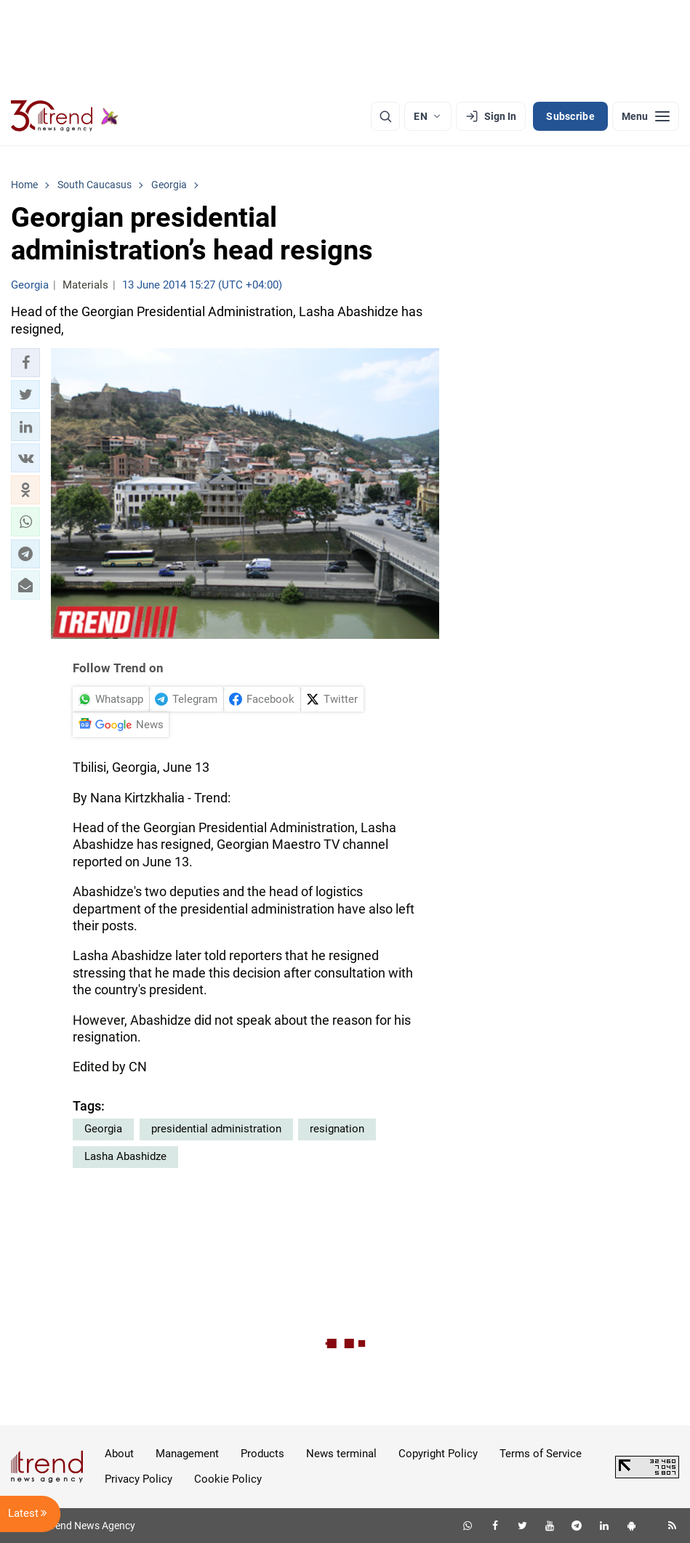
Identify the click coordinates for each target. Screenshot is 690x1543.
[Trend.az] (65, 116)
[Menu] (645, 116)
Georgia (103, 1128)
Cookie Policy (228, 1479)
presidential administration (216, 1128)
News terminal (341, 1453)
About (119, 1453)
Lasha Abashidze (125, 1156)
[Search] (385, 116)
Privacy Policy (138, 1479)
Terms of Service (541, 1453)
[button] (25, 362)
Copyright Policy (438, 1453)
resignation (337, 1128)
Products (262, 1453)
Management (187, 1453)
